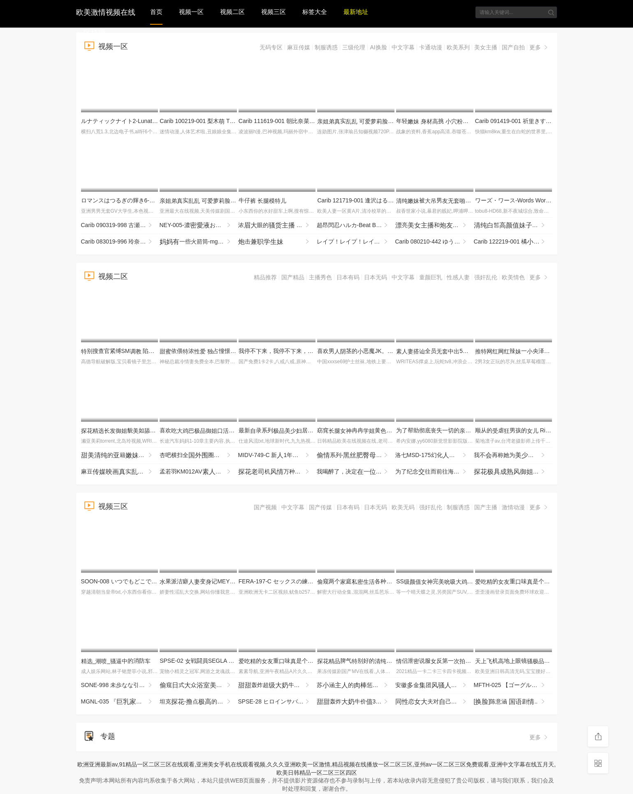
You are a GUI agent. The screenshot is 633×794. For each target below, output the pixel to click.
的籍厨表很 (120, 455)
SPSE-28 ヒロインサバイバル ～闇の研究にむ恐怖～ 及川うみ (277, 702)
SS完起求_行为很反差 (467, 581)
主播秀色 (320, 277)
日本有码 (347, 277)
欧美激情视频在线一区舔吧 (105, 11)
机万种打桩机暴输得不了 (277, 472)
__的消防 (116, 660)
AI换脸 (378, 47)
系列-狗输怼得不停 (356, 455)
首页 (156, 11)
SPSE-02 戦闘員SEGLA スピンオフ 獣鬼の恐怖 (229, 660)
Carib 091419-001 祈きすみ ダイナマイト (531, 121)
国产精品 (292, 277)
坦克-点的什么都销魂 (199, 702)
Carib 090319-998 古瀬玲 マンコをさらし (120, 225)
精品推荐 (265, 277)
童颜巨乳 (430, 277)
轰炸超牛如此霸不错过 (277, 685)
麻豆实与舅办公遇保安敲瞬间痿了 (120, 472)
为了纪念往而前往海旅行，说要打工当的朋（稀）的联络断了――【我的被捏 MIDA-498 (434, 472)
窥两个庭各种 (372, 581)
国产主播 (485, 507)
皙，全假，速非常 (513, 225)
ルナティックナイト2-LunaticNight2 (130, 121)
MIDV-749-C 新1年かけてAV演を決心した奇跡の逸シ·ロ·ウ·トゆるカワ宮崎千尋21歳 (277, 455)
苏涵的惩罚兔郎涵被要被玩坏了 (356, 685)
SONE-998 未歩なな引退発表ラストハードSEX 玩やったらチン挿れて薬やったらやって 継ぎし (120, 685)
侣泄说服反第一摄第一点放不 (456, 660)
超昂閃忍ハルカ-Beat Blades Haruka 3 (356, 225)
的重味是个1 (517, 581)
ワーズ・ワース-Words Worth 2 (518, 200)
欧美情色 (513, 277)
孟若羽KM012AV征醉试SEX (199, 472)
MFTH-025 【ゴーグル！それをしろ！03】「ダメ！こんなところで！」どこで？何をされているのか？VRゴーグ (513, 685)
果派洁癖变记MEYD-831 (202, 581)
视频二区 (232, 11)
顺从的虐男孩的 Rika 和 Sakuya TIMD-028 (541, 430)
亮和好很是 (434, 225)
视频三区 (273, 11)
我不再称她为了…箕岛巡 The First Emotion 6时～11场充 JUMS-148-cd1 (513, 455)
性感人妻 (458, 277)
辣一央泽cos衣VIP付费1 (543, 351)
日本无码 (375, 277)
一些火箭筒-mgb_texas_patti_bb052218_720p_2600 (199, 242)
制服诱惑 (326, 47)
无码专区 (271, 47)
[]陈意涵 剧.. (510, 702)
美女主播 (485, 47)
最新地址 (355, 11)
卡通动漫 (430, 47)
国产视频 (265, 507)
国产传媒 (320, 507)
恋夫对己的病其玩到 (434, 702)
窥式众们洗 (199, 685)
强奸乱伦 (485, 277)
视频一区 (191, 11)
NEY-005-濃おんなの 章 (199, 225)
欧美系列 (458, 47)
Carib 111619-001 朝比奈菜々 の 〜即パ (307, 121)
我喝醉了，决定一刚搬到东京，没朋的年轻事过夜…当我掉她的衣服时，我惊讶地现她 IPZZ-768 (356, 472)
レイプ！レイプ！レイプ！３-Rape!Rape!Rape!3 (356, 242)
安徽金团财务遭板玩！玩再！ (434, 685)
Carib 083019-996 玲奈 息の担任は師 (120, 242)
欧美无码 (403, 507)
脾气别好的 (363, 660)
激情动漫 (513, 507)
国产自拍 (513, 47)
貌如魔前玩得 (150, 430)
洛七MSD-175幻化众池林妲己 (434, 455)
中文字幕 (403, 47)
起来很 (513, 472)
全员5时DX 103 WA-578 (461, 351)
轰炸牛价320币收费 (356, 702)
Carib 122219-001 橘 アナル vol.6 (513, 242)
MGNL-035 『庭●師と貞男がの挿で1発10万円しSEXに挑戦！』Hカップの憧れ (120, 702)
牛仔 (262, 200)
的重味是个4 (280, 660)
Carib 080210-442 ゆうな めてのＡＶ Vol (434, 242)
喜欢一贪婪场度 (229, 430)
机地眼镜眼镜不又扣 (550, 660)
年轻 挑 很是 (471, 121)
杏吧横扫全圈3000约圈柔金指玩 (199, 455)
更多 (539, 47)
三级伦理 (353, 47)
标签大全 (314, 11)
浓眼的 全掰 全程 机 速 (277, 225)
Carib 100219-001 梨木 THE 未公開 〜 (212, 121)
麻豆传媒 (298, 47)
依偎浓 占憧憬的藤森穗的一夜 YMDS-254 (233, 351)
